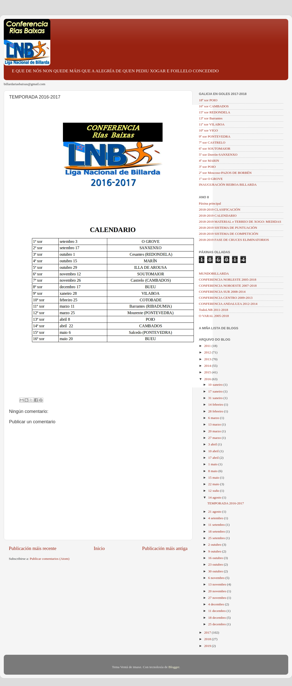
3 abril (213, 444)
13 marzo (215, 424)
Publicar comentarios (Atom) (49, 559)
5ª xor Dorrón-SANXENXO (218, 154)
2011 (208, 346)
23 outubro (216, 564)
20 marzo (215, 431)
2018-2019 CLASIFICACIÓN (219, 209)
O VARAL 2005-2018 (214, 316)
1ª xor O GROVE (211, 179)
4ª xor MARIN (209, 160)
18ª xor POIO (208, 100)
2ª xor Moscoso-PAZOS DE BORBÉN (225, 173)
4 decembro (216, 604)
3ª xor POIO (207, 167)
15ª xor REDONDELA (214, 112)
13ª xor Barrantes (211, 118)
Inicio (99, 548)
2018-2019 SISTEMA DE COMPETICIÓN (228, 234)
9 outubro (215, 551)
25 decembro (217, 624)
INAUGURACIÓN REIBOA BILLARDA (228, 184)
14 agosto (215, 497)
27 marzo (215, 438)
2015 (208, 372)
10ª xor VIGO (208, 130)
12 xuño (214, 491)
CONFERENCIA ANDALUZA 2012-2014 (228, 304)
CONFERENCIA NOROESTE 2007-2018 (228, 285)
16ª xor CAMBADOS (214, 106)
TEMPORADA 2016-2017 (225, 503)
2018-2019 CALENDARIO (218, 215)
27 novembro (217, 598)
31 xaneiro (216, 398)
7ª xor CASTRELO (212, 142)
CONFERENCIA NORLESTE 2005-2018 (227, 279)
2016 (208, 379)
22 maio (214, 484)
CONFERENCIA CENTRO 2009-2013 (225, 298)
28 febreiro (216, 411)
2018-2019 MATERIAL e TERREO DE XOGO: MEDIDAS (240, 221)
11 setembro (217, 525)
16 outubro (216, 558)
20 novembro (217, 591)
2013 (208, 359)
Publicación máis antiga (165, 548)
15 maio (214, 477)
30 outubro (216, 571)
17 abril (214, 458)
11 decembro (217, 611)
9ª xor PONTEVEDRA (214, 136)
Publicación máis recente (32, 548)
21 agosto (215, 511)
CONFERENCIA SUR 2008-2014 (222, 291)
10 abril (214, 451)
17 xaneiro (216, 391)
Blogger (173, 667)
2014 (208, 366)
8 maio (213, 471)
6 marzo (214, 418)
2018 (208, 639)
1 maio (213, 464)
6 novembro (216, 578)
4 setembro (216, 518)
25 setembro (217, 538)
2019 (208, 646)
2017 (208, 632)
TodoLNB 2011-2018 (213, 310)
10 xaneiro (216, 384)
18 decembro (217, 617)
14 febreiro (216, 404)
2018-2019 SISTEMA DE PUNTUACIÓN (228, 228)
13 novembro (217, 584)
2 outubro (215, 544)
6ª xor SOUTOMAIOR (214, 148)
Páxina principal (210, 203)
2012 (208, 352)
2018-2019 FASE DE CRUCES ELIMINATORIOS (234, 240)
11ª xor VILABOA (212, 124)
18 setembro (217, 531)
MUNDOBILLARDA (214, 273)
